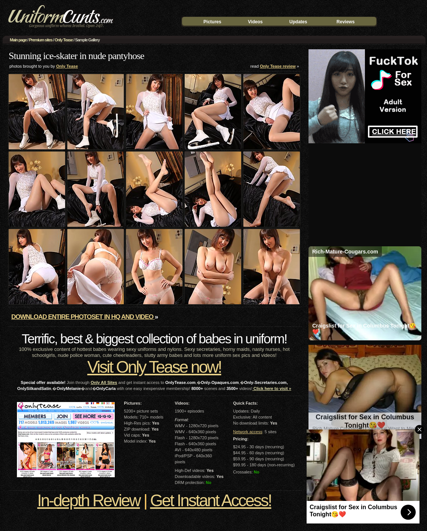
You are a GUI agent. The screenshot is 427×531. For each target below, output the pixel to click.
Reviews (346, 21)
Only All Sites (104, 382)
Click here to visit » (271, 388)
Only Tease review (278, 66)
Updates (298, 21)
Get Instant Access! (210, 500)
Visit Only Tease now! (154, 367)
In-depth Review (88, 500)
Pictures (212, 21)
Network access (248, 431)
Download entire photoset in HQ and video (83, 316)
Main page (18, 40)
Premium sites (40, 40)
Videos (255, 21)
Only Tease (64, 40)
